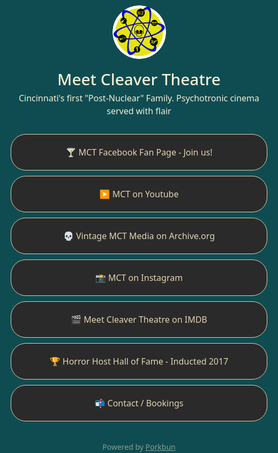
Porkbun (161, 447)
